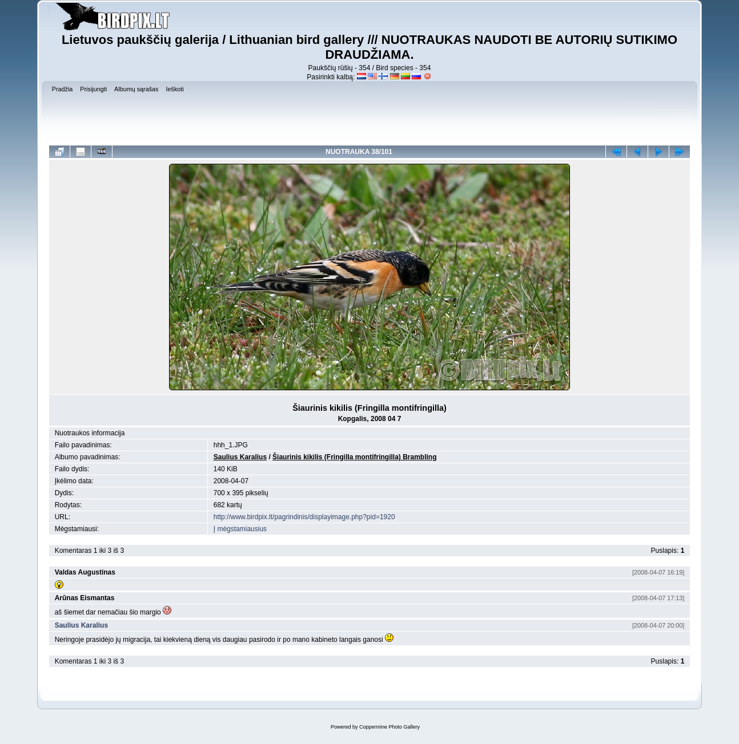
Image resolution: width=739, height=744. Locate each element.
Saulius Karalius (240, 457)
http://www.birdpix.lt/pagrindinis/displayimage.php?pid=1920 (304, 517)
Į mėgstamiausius (240, 529)
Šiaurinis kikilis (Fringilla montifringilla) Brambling (354, 457)
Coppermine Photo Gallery (389, 727)
